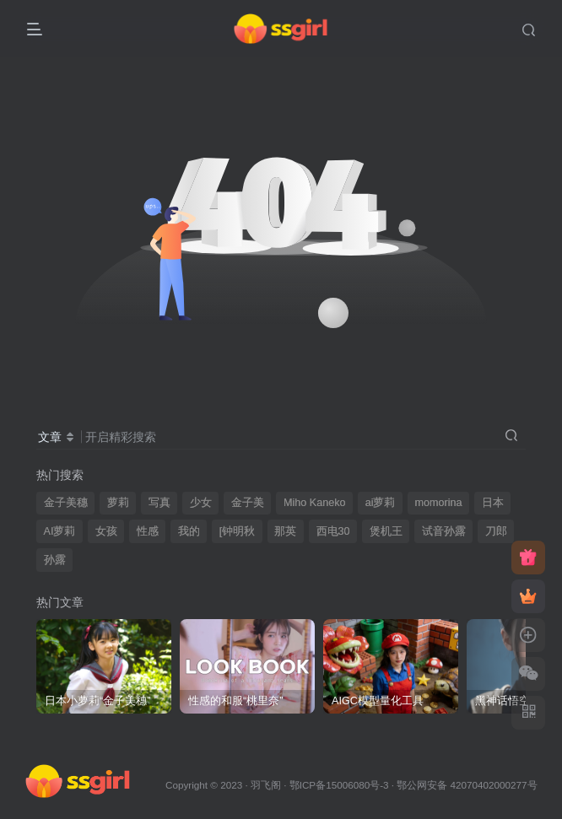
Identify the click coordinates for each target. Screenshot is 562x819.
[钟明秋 (237, 531)
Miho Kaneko (315, 503)
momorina (438, 503)
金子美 (247, 503)
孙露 (55, 560)
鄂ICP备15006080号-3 (339, 784)
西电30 (333, 531)
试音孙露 (444, 531)
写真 (159, 503)
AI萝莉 (60, 531)
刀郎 (496, 531)
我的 (189, 531)
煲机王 (386, 531)
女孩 (106, 531)
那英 (285, 531)
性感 (148, 531)
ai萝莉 (380, 503)
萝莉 (118, 503)
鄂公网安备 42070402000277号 (467, 784)
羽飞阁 (266, 784)
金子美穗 (66, 503)
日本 (493, 503)
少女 (201, 503)
